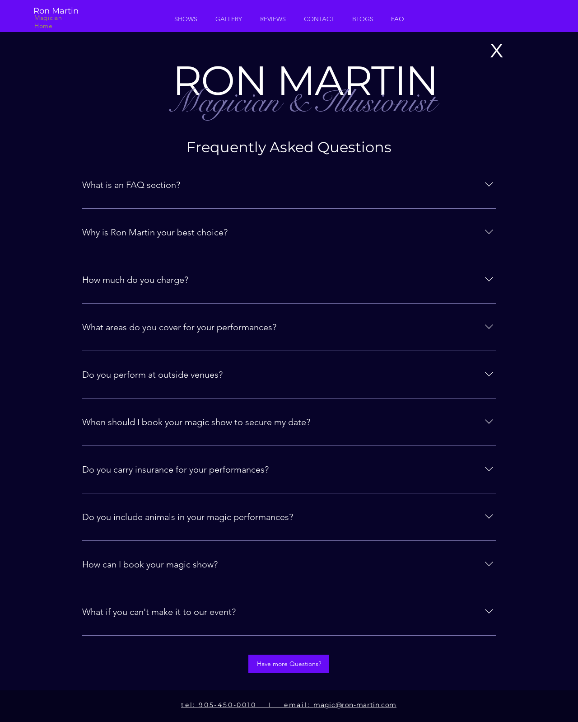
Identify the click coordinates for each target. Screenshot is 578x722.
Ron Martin (60, 11)
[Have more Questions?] (288, 664)
